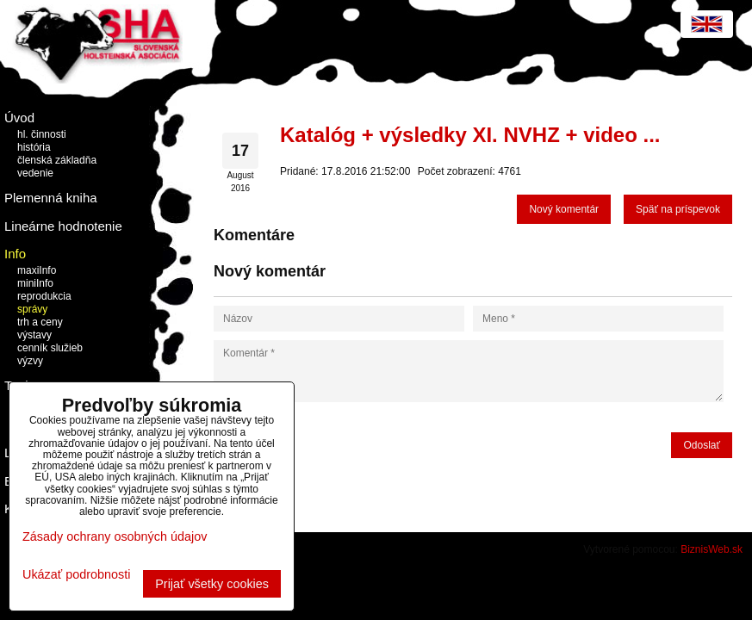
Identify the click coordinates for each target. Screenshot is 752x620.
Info (15, 253)
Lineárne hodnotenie (63, 226)
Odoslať (701, 445)
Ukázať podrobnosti (76, 574)
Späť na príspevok (678, 209)
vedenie (35, 173)
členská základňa (56, 160)
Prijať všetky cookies (212, 584)
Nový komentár (564, 209)
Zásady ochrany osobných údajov (114, 536)
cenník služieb (50, 348)
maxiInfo (36, 270)
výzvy (30, 361)
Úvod (19, 117)
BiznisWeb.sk (712, 549)
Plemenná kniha (50, 197)
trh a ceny (40, 322)
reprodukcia (44, 296)
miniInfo (35, 283)
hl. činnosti (41, 134)
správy (32, 309)
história (34, 147)
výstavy (34, 335)
